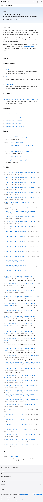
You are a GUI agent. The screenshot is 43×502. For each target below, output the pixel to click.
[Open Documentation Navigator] (2, 5)
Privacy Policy (11, 499)
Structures (6, 131)
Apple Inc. (11, 497)
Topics (5, 58)
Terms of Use (4, 499)
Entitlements (7, 93)
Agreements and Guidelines (21, 499)
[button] (34, 2)
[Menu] (41, 2)
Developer (7, 467)
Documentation (8, 5)
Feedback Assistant (24, 494)
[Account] (37, 2)
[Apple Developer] (4, 2)
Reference (6, 108)
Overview (6, 27)
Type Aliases (7, 451)
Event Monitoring (9, 63)
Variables (6, 167)
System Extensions (28, 46)
